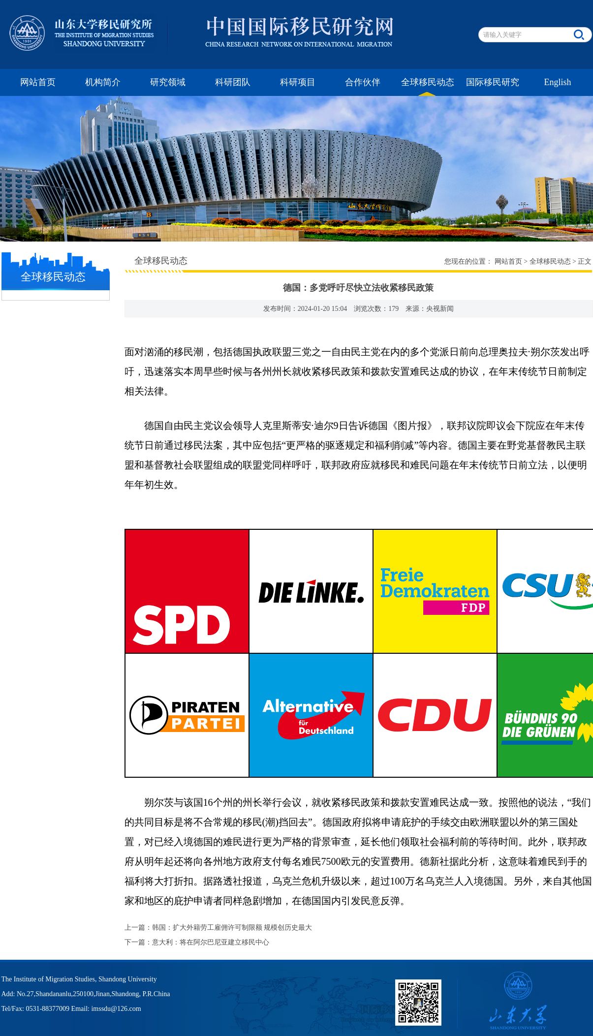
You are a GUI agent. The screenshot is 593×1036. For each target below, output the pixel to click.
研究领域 (168, 82)
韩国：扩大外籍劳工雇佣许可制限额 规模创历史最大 (232, 927)
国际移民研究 (492, 82)
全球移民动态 (427, 82)
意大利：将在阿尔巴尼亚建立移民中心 (210, 942)
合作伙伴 (362, 82)
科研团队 (232, 82)
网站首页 (38, 82)
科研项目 (297, 82)
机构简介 (103, 82)
